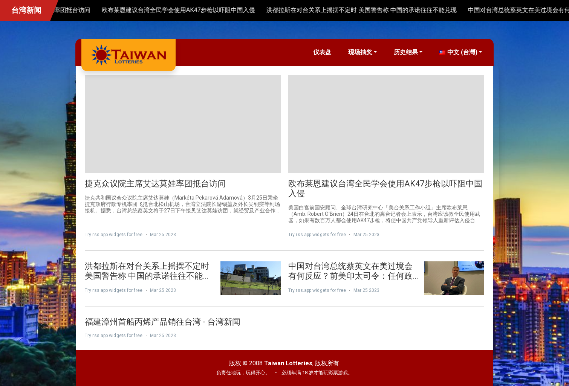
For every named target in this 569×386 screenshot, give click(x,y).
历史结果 (406, 52)
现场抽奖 (360, 52)
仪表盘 (322, 52)
